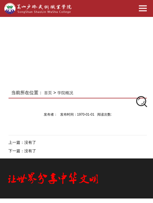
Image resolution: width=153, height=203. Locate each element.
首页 (50, 93)
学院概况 (67, 93)
